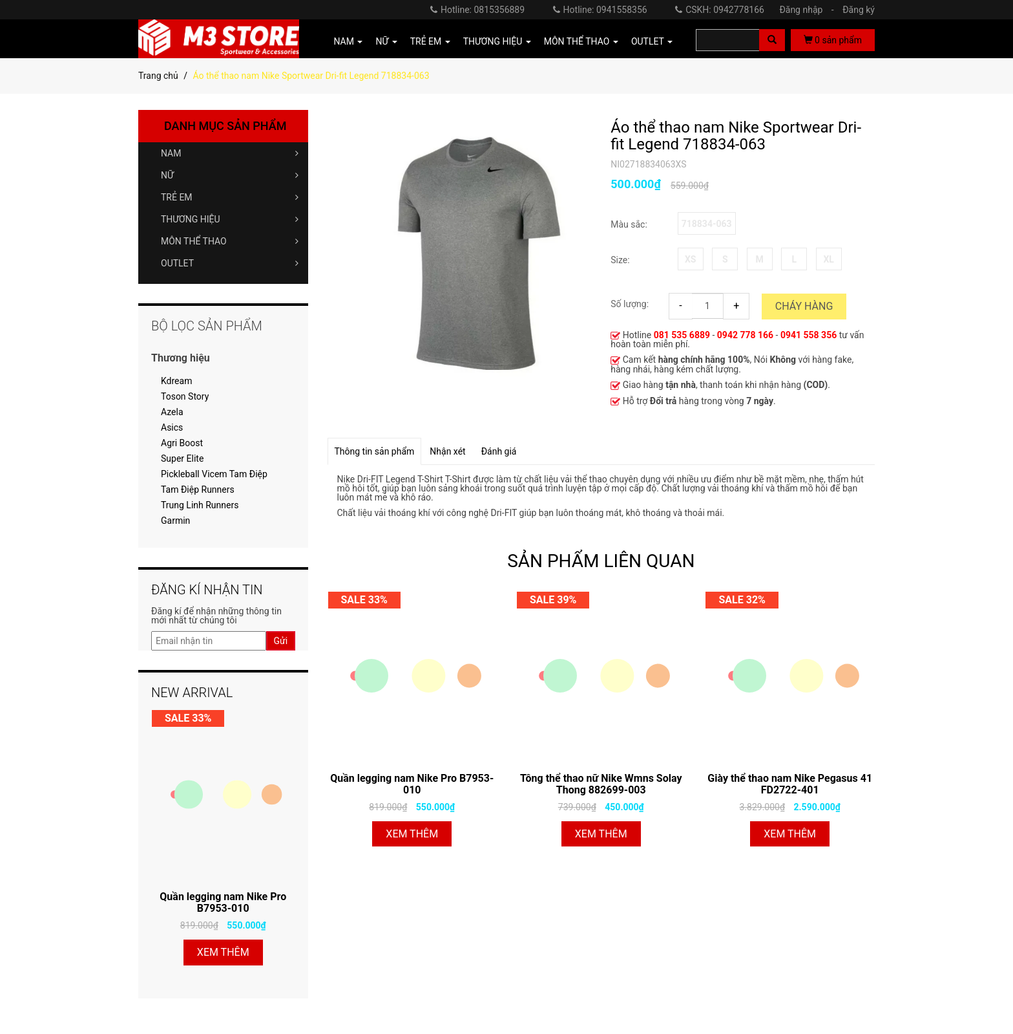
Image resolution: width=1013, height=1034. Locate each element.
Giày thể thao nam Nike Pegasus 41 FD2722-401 (789, 784)
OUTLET (229, 263)
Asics (172, 427)
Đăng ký (858, 10)
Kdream (176, 381)
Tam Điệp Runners (198, 489)
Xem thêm (412, 834)
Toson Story (185, 396)
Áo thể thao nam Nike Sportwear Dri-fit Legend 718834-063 (736, 136)
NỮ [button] (386, 41)
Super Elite (182, 458)
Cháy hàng (804, 306)
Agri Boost (182, 443)
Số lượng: (630, 304)
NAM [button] (348, 41)
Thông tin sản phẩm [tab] (375, 451)
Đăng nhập (809, 9)
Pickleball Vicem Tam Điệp (214, 474)
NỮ (229, 175)
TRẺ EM (229, 197)
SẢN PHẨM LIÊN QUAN (600, 561)
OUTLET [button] (652, 41)
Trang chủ (158, 75)
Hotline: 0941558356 (600, 10)
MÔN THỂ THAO (229, 241)
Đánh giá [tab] (499, 451)
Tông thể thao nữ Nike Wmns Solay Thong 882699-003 (601, 784)
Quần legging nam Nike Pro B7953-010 (412, 784)
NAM (229, 153)
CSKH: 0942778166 (719, 10)
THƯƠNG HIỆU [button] (497, 41)
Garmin (175, 520)
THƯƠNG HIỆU (229, 219)
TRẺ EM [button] (430, 41)
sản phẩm (833, 40)
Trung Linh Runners (199, 505)
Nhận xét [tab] (447, 451)
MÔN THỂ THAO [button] (581, 41)
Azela (172, 412)
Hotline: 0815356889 (477, 10)
